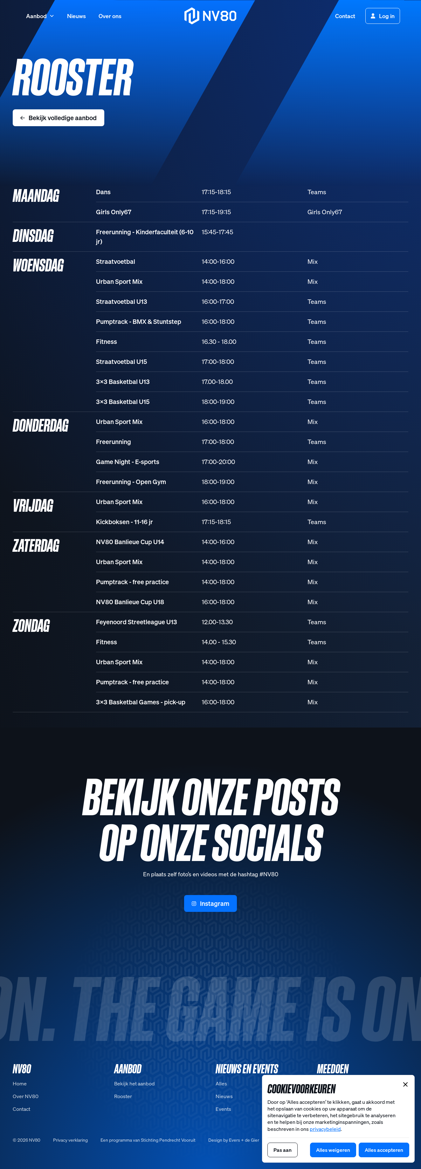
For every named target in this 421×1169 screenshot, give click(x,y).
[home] (210, 15)
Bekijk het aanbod (134, 1083)
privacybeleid (325, 1128)
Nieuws (76, 16)
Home (20, 1083)
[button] (40, 16)
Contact (345, 16)
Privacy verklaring (70, 1140)
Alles (221, 1083)
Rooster (123, 1096)
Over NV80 (25, 1096)
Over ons (110, 16)
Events (223, 1108)
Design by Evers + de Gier (233, 1140)
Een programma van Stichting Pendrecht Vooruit (148, 1140)
